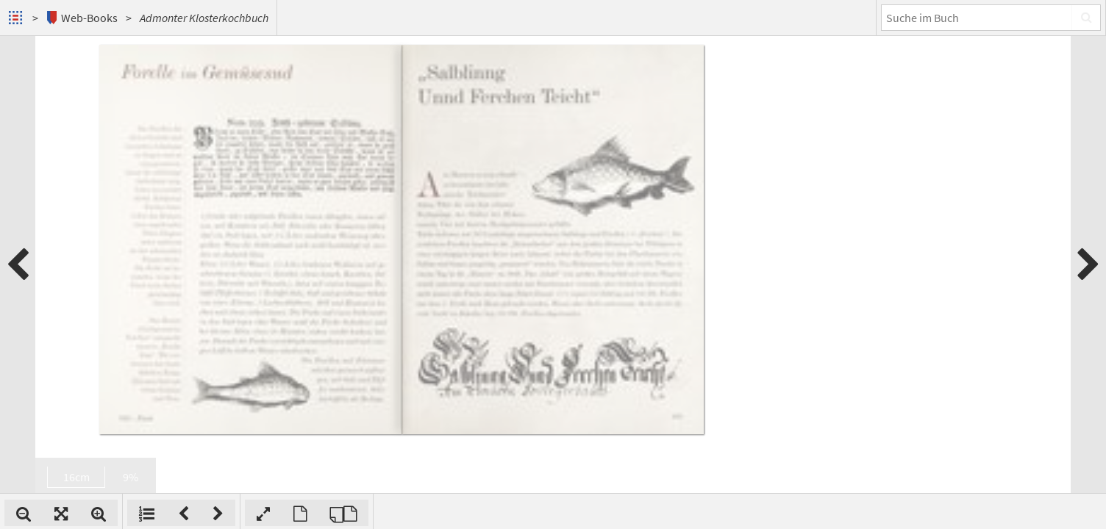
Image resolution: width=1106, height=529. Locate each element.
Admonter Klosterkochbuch (204, 17)
